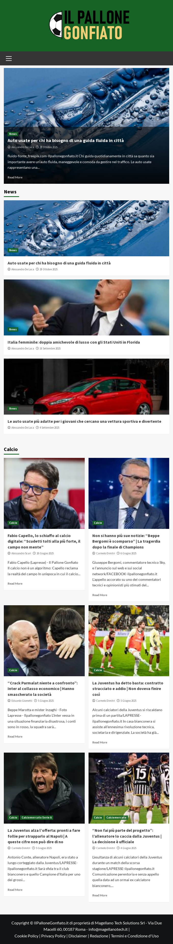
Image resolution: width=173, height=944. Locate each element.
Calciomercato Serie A (37, 817)
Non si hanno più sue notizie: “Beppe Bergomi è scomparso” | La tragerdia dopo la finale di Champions (126, 541)
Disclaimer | (79, 935)
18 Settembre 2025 (50, 348)
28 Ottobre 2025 (48, 147)
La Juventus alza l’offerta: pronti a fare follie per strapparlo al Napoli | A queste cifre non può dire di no (44, 836)
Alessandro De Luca (22, 147)
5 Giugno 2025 (46, 700)
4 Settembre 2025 (49, 427)
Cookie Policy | (28, 935)
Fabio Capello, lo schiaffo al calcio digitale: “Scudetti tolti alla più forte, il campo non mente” (44, 541)
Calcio (13, 523)
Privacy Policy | (54, 935)
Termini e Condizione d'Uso (135, 935)
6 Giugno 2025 (128, 553)
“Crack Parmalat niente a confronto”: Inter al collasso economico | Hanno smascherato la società (43, 688)
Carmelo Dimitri (105, 553)
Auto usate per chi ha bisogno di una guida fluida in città (66, 140)
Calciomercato (116, 817)
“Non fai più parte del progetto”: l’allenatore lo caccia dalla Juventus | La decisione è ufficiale (127, 836)
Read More (15, 177)
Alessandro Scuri (21, 553)
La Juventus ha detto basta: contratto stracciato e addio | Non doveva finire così (127, 688)
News (13, 134)
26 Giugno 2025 (45, 553)
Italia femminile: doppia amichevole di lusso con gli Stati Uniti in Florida (74, 342)
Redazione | (100, 935)
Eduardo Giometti (21, 700)
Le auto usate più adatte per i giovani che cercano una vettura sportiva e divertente (84, 421)
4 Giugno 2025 (128, 848)
